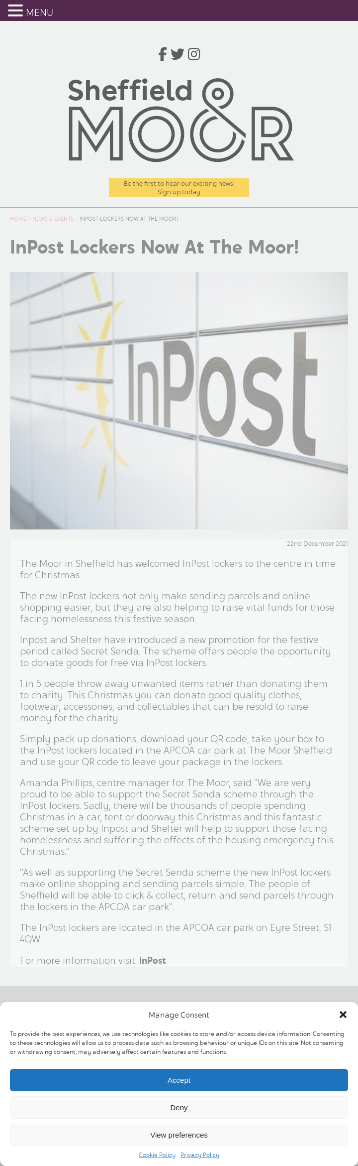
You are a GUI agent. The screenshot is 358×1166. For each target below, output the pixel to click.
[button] (343, 1015)
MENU (39, 12)
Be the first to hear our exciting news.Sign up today (179, 187)
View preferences (179, 1135)
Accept (179, 1080)
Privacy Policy (199, 1155)
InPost (152, 960)
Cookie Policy (157, 1155)
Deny (178, 1107)
